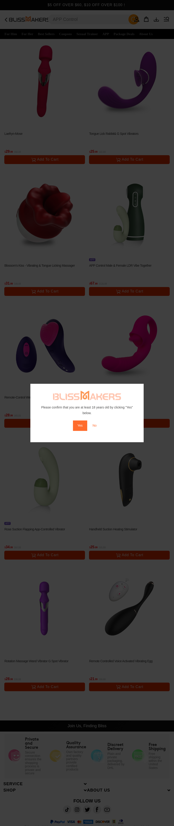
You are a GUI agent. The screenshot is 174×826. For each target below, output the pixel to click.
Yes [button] (80, 425)
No (94, 425)
